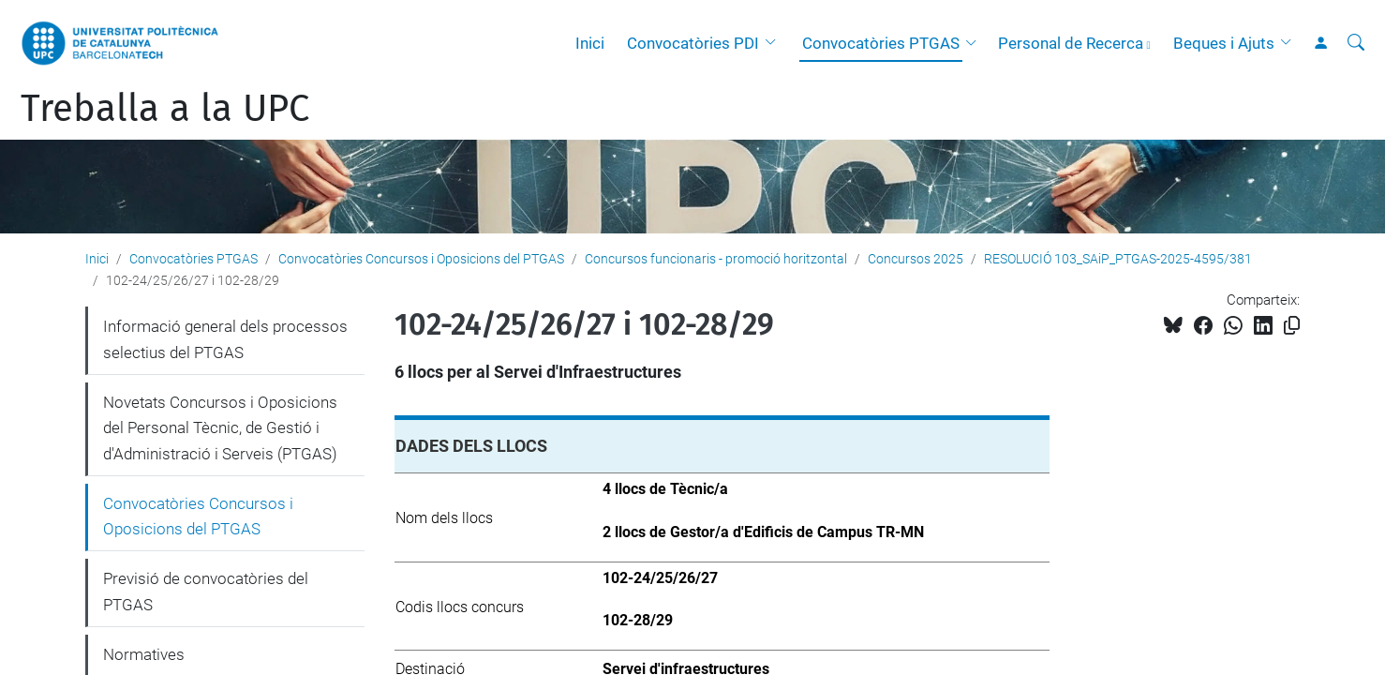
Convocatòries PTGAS (881, 43)
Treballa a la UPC (165, 108)
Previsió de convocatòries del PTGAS (205, 591)
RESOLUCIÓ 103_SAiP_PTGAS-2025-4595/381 (1118, 258)
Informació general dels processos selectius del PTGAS (225, 339)
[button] (775, 43)
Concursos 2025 (915, 258)
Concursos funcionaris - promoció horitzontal (716, 258)
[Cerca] (1356, 43)
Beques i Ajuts (1223, 43)
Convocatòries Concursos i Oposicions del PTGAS (421, 258)
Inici (589, 43)
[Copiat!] (1292, 326)
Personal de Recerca (1070, 43)
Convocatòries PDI (693, 43)
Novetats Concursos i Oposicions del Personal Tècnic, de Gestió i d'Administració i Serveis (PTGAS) (220, 428)
